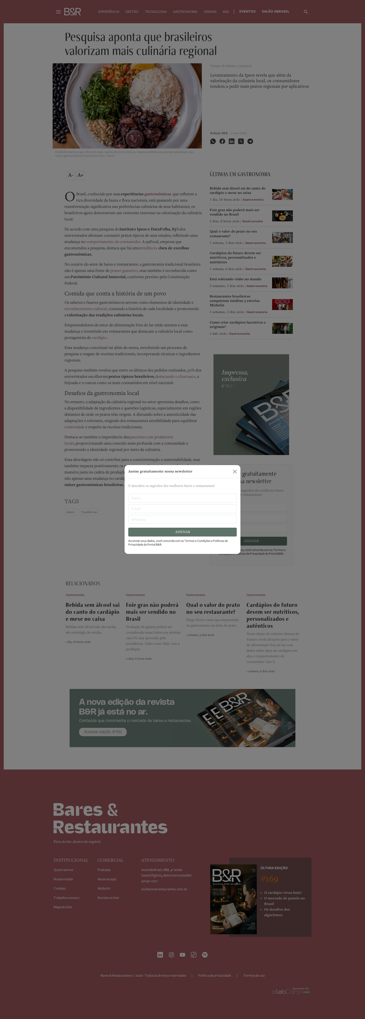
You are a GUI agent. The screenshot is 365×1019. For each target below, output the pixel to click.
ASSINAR (182, 532)
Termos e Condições (197, 541)
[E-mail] (182, 508)
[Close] (235, 471)
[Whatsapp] (182, 519)
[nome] (182, 498)
